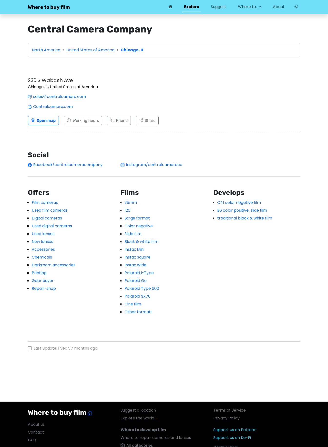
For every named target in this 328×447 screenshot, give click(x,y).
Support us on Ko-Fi (232, 437)
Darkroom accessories (53, 265)
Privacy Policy (226, 418)
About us (36, 424)
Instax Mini (134, 249)
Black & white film (141, 241)
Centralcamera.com (50, 106)
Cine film (132, 304)
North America (46, 50)
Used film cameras (50, 210)
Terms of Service (229, 410)
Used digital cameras (52, 226)
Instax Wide (135, 265)
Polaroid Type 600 (141, 288)
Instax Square (137, 257)
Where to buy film (49, 7)
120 (127, 210)
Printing (39, 273)
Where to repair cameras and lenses (156, 437)
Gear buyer (43, 280)
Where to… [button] (248, 7)
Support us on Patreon (234, 430)
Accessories (43, 249)
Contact (36, 432)
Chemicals (42, 257)
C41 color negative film (239, 202)
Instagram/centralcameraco (151, 164)
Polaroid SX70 (137, 296)
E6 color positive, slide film (242, 210)
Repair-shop (44, 288)
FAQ (32, 440)
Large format (137, 218)
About (279, 7)
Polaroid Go (135, 280)
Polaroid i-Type (139, 273)
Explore (191, 7)
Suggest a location (138, 410)
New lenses (42, 241)
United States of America (90, 50)
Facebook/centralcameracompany (65, 164)
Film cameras (45, 202)
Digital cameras (47, 218)
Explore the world (139, 418)
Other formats (138, 312)
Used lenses (43, 234)
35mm (130, 202)
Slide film (132, 234)
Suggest (218, 7)
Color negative (138, 226)
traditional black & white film (244, 218)
